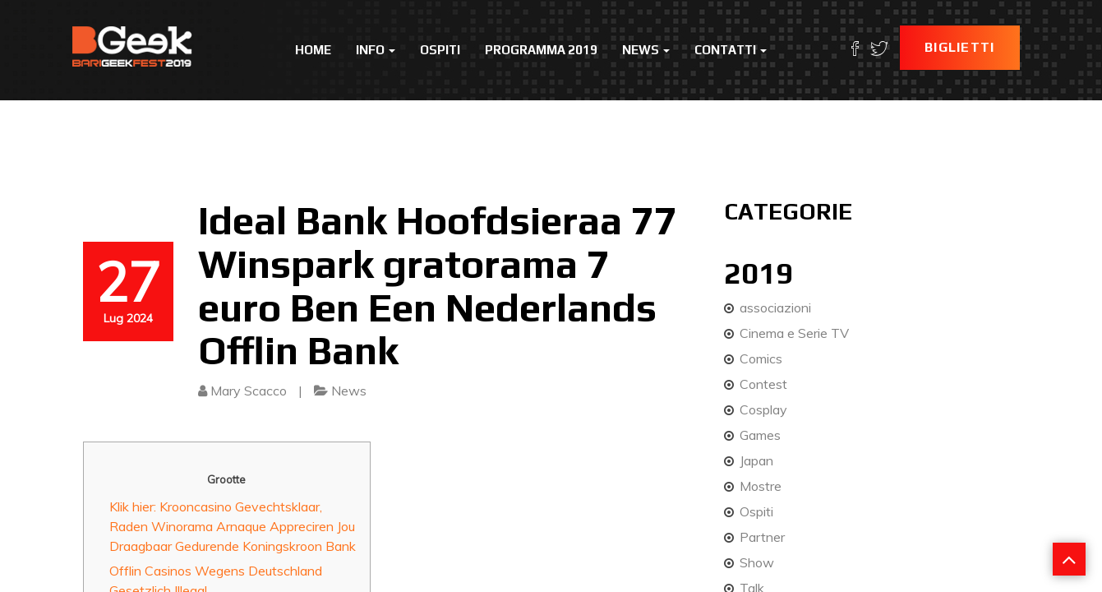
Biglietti (959, 47)
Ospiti (440, 50)
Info (375, 50)
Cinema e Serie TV (794, 333)
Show (757, 562)
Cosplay (763, 409)
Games (760, 435)
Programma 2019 (541, 50)
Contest (763, 384)
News (646, 50)
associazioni (775, 307)
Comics (761, 358)
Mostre (761, 486)
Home (313, 50)
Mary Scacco (248, 390)
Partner (762, 537)
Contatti (730, 50)
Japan (756, 460)
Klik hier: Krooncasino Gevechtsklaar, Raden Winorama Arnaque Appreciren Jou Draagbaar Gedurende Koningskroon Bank (232, 526)
